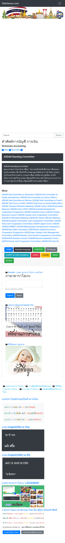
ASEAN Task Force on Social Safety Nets (44, 203)
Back (12, 150)
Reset (19, 295)
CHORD (45, 255)
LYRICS (35, 255)
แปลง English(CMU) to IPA (16, 455)
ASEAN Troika (40, 206)
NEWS (55, 255)
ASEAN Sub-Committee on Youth (47, 200)
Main (5, 150)
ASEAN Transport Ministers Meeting (17, 206)
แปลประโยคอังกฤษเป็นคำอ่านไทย (20, 399)
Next (19, 150)
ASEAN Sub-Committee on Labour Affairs (38, 197)
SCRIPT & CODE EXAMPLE (17, 255)
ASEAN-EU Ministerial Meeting (15, 218)
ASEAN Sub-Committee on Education (18, 194)
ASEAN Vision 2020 (19, 209)
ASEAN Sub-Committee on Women (17, 200)
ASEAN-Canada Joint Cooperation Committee (37, 215)
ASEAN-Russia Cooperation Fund (43, 238)
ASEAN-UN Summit (50, 241)
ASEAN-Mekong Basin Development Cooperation (38, 226)
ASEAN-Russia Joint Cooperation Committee (21, 241)
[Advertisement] (22, 37)
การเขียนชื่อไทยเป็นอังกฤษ (39, 386)
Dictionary (51, 249)
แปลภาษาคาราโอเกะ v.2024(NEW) (20, 482)
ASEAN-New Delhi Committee (14, 229)
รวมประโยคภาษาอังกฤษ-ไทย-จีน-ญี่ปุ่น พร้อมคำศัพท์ (29, 509)
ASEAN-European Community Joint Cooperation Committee (27, 221)
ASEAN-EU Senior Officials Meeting (44, 218)
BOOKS (9, 261)
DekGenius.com (10, 3)
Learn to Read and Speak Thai (20, 305)
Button (59, 135)
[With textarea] (23, 283)
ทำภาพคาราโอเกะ (30, 389)
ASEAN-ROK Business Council (15, 238)
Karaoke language (23, 249)
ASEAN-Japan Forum (42, 224)
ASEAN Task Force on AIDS (13, 203)
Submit (10, 295)
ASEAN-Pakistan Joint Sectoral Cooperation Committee (37, 235)
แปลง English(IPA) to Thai (16, 427)
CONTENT (38, 249)
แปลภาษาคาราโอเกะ (14, 386)
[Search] (28, 135)
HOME (8, 249)
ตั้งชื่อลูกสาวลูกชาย (16, 344)
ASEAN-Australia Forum (34, 212)
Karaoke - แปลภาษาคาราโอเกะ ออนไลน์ (25, 272)
